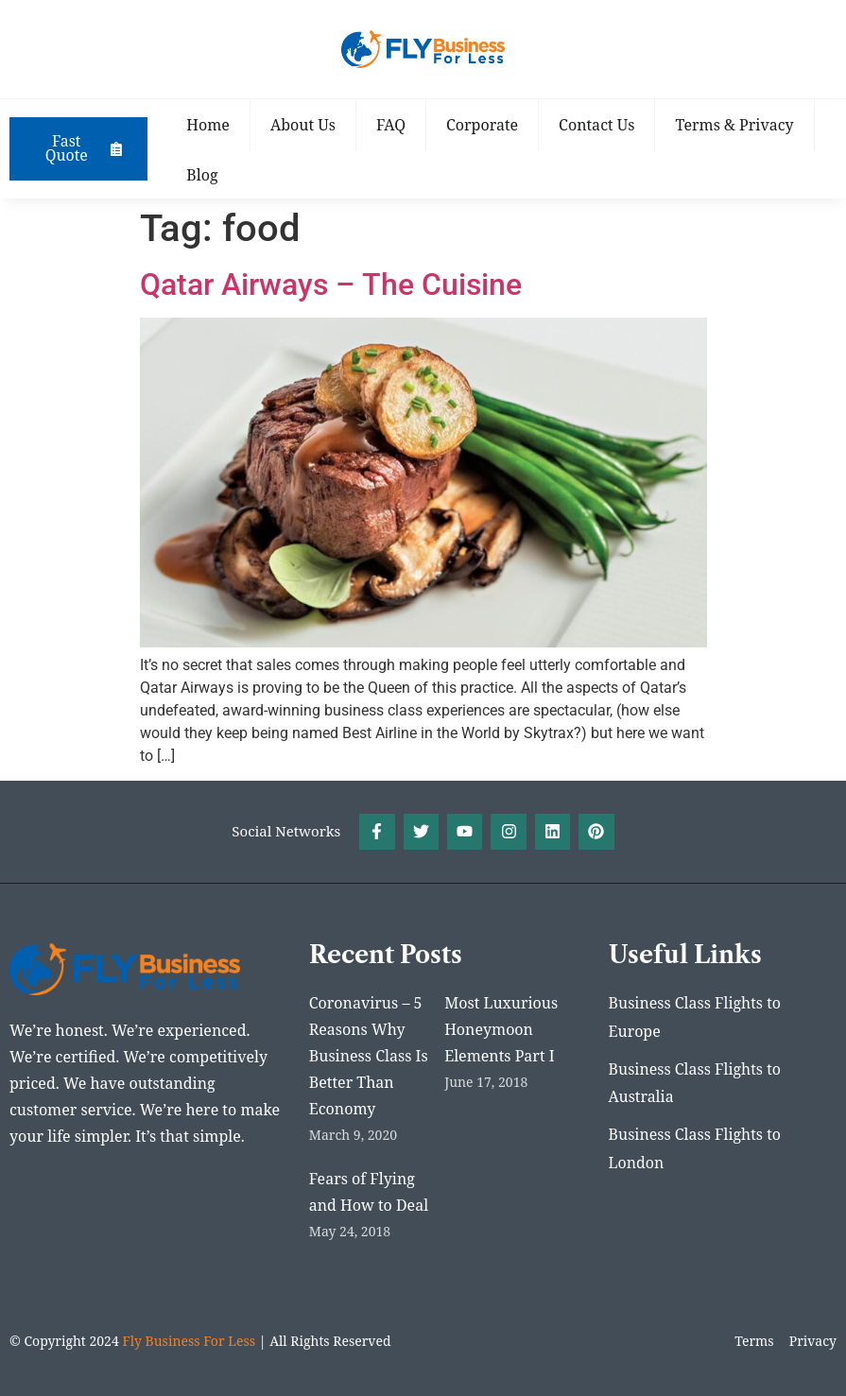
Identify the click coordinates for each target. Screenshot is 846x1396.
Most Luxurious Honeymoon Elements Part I (501, 1029)
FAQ (392, 124)
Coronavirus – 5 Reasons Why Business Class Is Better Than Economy (368, 1055)
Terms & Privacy (737, 124)
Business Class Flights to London (695, 1150)
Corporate (485, 124)
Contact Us (599, 124)
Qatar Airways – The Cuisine (331, 284)
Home (211, 124)
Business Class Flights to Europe (695, 1018)
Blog (204, 174)
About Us (304, 124)
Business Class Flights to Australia (695, 1084)
